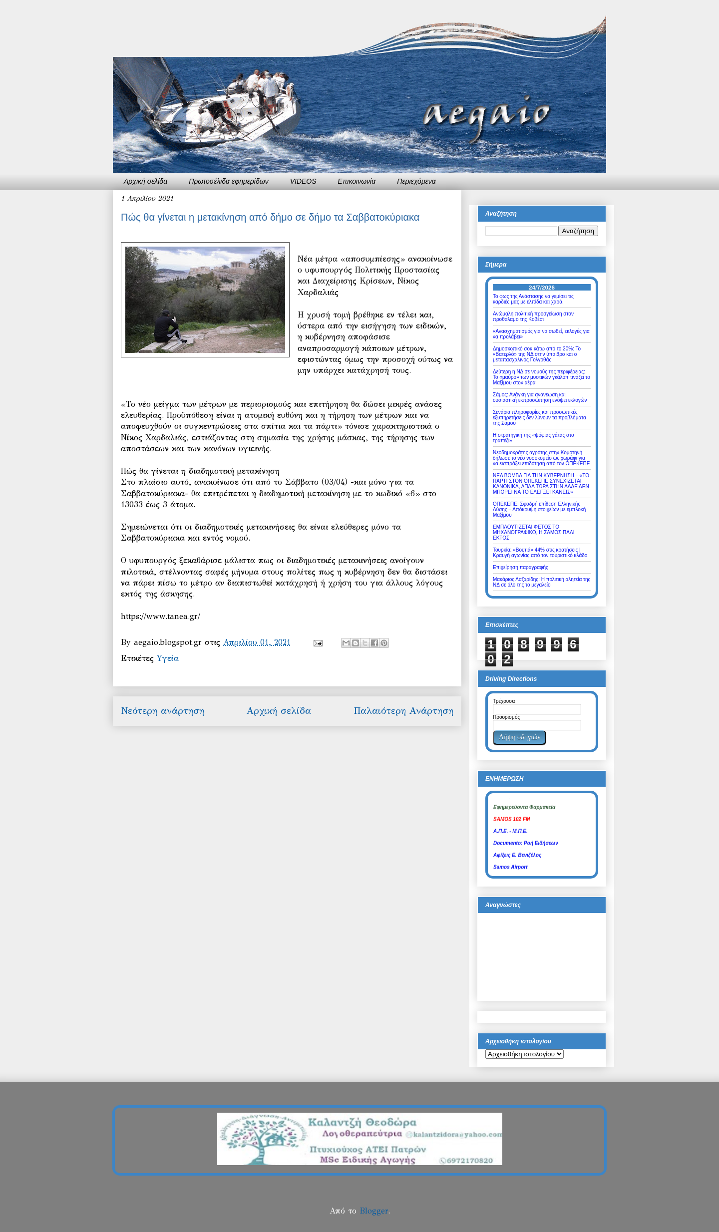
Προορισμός (506, 717)
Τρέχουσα (504, 701)
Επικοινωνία (357, 181)
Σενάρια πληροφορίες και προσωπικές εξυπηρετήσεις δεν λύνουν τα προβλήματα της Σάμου (539, 417)
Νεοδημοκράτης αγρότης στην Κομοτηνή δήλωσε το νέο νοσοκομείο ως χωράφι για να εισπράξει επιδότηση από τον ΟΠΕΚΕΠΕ (541, 458)
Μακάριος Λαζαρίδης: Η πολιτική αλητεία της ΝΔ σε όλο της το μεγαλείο (541, 582)
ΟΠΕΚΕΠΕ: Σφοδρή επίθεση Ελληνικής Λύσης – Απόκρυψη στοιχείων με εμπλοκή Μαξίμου (539, 509)
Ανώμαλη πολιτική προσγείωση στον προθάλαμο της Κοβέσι (533, 316)
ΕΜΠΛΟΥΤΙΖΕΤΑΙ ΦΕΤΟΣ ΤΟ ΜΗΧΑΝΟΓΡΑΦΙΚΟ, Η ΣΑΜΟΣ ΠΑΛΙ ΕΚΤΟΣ (533, 532)
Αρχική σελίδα (145, 181)
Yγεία (168, 658)
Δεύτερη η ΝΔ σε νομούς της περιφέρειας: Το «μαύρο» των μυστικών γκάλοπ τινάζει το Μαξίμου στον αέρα (541, 377)
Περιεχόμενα (416, 181)
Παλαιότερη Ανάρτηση (403, 710)
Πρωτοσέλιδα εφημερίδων (229, 181)
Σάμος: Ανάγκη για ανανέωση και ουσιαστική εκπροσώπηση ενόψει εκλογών (540, 397)
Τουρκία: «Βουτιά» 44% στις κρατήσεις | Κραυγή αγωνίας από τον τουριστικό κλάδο (540, 552)
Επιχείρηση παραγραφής (520, 567)
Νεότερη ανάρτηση (162, 710)
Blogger (374, 1211)
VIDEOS (303, 181)
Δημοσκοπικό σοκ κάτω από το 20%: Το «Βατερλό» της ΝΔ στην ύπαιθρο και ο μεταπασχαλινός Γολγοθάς (537, 354)
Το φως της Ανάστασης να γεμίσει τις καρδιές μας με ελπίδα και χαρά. (533, 299)
